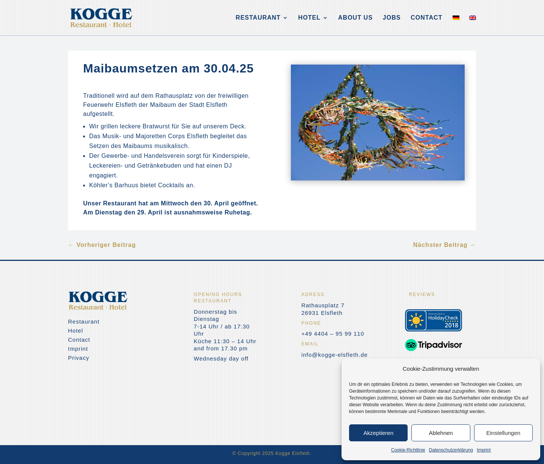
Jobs (392, 18)
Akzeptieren (378, 433)
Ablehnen (441, 433)
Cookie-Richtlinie (408, 450)
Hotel (309, 18)
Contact (426, 18)
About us (355, 18)
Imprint (484, 450)
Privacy (78, 358)
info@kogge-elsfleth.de (334, 354)
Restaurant (258, 18)
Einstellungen (503, 433)
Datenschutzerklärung (451, 450)
